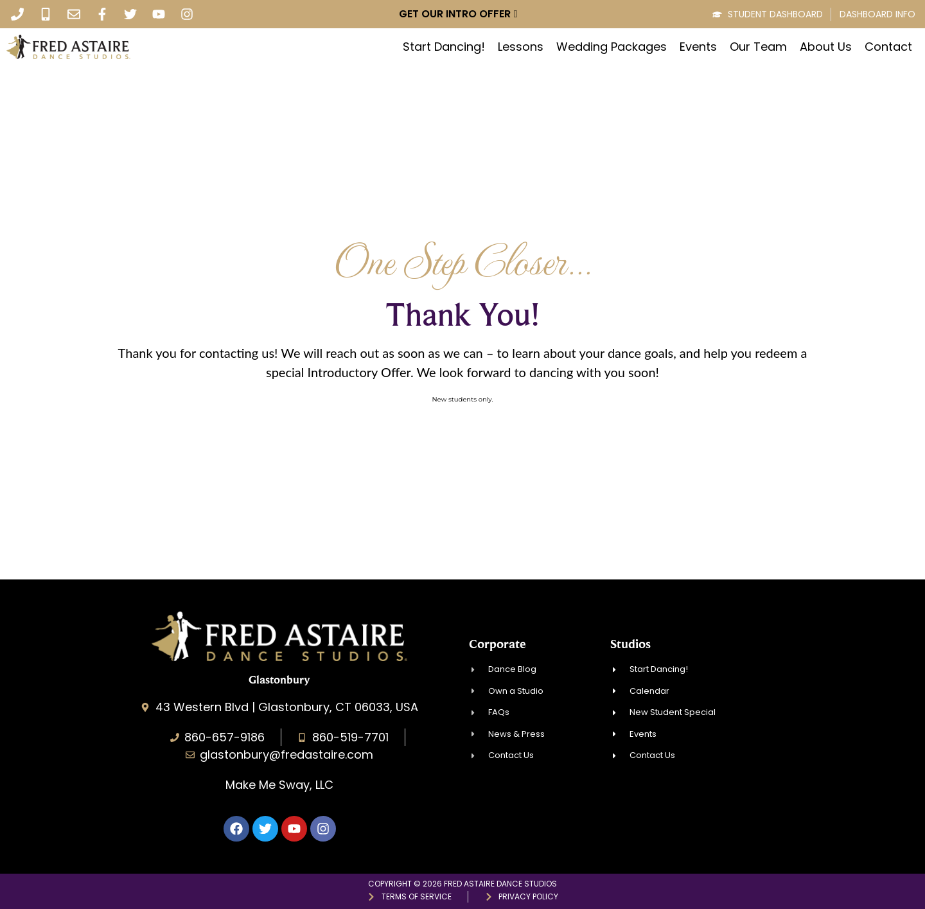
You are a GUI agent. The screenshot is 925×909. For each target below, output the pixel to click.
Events (698, 46)
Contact (888, 46)
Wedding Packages (611, 46)
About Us (826, 46)
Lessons (520, 46)
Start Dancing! (444, 46)
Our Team (758, 46)
